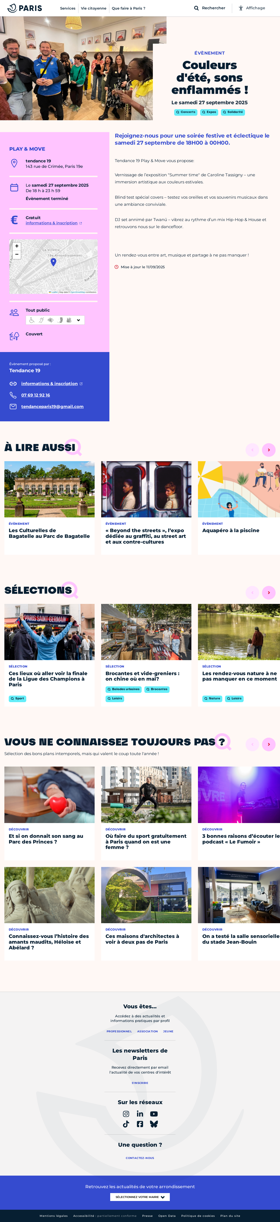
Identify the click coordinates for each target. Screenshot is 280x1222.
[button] (53, 262)
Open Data (167, 1216)
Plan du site (230, 1216)
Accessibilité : (105, 1216)
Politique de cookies (198, 1216)
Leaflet (53, 292)
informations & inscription (52, 222)
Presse (147, 1216)
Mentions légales (54, 1216)
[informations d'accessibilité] (55, 320)
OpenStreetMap (78, 292)
